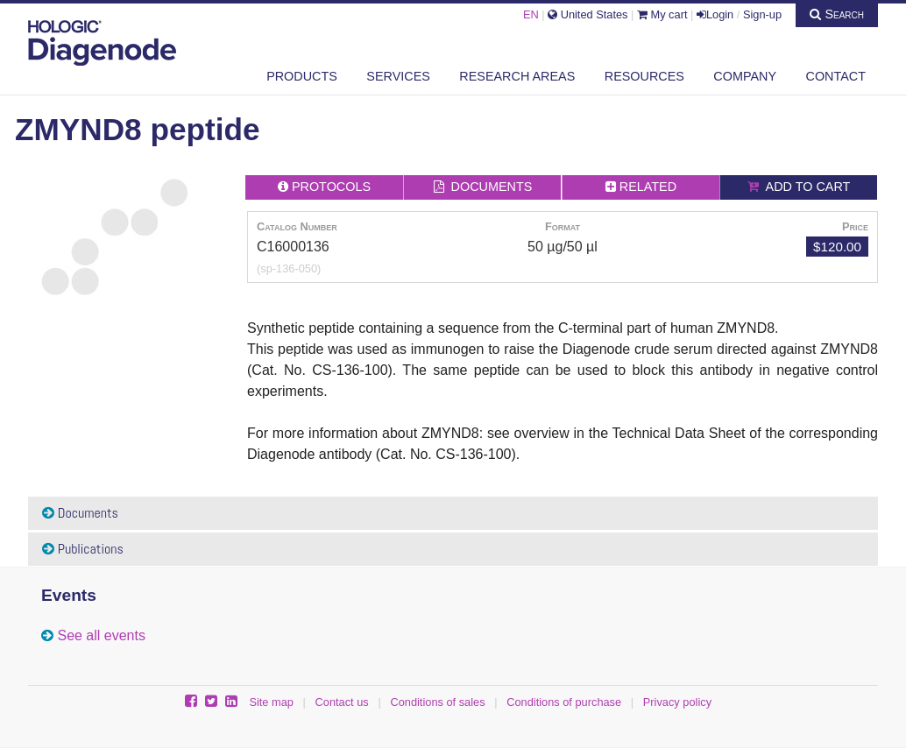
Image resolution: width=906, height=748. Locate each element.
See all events (101, 635)
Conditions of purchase (563, 702)
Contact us (342, 702)
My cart (662, 14)
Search (837, 14)
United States (587, 14)
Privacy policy (677, 702)
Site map (271, 702)
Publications (83, 549)
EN (531, 14)
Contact (836, 76)
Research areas (517, 76)
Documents (80, 513)
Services (398, 76)
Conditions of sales (437, 702)
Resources (644, 76)
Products (301, 76)
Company (744, 76)
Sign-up (762, 14)
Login (715, 14)
